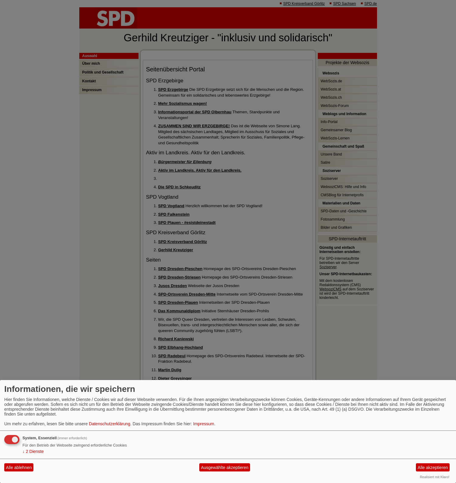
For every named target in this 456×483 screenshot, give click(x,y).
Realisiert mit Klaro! (434, 477)
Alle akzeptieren (433, 467)
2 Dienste (33, 451)
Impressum (203, 423)
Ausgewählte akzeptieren (224, 467)
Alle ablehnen (19, 467)
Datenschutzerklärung (109, 423)
